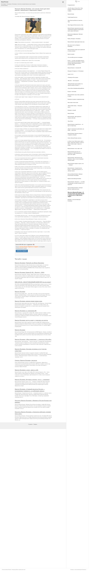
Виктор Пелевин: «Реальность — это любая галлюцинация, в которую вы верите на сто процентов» (76, 183)
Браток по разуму (71, 54)
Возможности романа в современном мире (76, 99)
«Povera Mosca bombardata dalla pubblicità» (76, 88)
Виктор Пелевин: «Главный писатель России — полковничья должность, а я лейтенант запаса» (75, 169)
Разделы (35, 424)
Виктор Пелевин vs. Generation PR (74, 67)
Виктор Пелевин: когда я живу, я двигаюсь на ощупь (31, 320)
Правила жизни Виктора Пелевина (74, 178)
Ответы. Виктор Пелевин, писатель (74, 138)
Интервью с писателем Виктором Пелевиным (78, 569)
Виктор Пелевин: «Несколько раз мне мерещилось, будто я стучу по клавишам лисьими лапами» (75, 159)
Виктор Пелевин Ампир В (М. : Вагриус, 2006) (29, 272)
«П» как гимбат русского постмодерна (75, 57)
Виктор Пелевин (71, 14)
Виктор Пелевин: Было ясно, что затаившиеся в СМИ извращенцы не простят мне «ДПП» (75, 153)
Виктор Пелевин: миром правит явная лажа (76, 41)
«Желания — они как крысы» (73, 80)
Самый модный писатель (72, 17)
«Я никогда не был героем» (73, 77)
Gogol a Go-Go (70, 74)
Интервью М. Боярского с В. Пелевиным (75, 71)
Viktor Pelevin (70, 121)
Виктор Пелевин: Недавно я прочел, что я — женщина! (32, 379)
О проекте (30, 424)
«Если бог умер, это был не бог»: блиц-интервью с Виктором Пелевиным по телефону (75, 9)
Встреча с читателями (72, 91)
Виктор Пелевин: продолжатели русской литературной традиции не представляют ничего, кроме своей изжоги (76, 29)
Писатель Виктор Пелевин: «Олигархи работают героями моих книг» (13, 569)
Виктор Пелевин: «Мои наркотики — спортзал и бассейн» (33, 339)
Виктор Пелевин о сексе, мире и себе (75, 148)
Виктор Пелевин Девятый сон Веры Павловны (29, 263)
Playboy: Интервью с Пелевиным (74, 38)
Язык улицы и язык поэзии (73, 102)
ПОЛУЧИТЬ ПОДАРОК (22, 250)
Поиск (77, 1)
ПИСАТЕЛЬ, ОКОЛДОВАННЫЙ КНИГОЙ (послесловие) (33, 282)
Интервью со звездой (72, 110)
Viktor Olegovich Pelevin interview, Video (75, 24)
